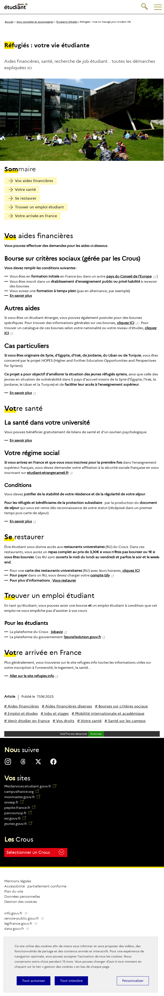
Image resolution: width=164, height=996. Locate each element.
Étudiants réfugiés (67, 21)
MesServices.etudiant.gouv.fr (30, 786)
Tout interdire (71, 981)
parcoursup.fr (18, 813)
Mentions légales (17, 881)
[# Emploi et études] (21, 713)
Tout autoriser (33, 981)
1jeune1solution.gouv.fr (82, 637)
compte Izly (100, 575)
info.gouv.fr (16, 913)
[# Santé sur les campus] (125, 721)
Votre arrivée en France (33, 216)
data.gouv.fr (18, 929)
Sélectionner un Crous (35, 852)
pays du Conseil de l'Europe (129, 276)
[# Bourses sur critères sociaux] (121, 706)
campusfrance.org (21, 792)
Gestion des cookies (20, 902)
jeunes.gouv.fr (18, 824)
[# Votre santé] (89, 721)
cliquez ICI (125, 323)
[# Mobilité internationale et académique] (108, 713)
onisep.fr (14, 802)
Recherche (145, 5)
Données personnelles (22, 896)
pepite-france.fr (19, 808)
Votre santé (22, 189)
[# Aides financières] (21, 706)
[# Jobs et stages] (55, 713)
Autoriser (96, 733)
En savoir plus (21, 296)
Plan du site (13, 891)
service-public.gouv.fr (25, 918)
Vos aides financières (31, 181)
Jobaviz (57, 632)
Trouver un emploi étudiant (36, 207)
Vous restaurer (64, 580)
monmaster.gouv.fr (22, 797)
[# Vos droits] (63, 721)
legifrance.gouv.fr (22, 923)
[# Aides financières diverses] (67, 706)
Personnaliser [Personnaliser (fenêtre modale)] (133, 981)
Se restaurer (23, 198)
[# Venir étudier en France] (27, 721)
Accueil (9, 21)
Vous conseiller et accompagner (34, 21)
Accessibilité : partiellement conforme (35, 886)
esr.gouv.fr (15, 818)
